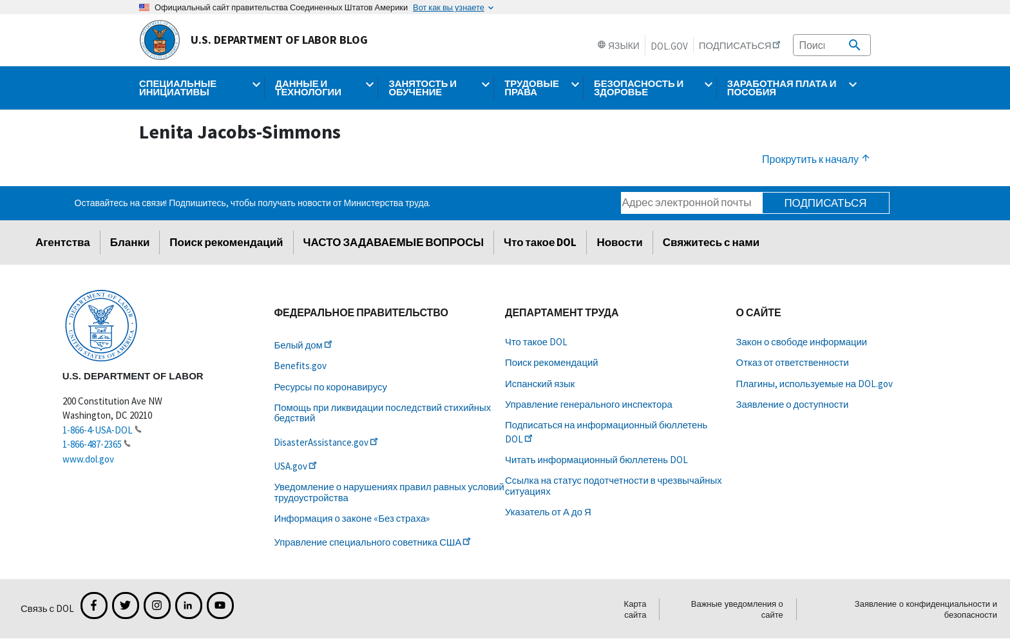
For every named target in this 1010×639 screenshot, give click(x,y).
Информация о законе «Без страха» (352, 518)
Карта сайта (635, 609)
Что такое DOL (540, 242)
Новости (619, 242)
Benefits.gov (300, 365)
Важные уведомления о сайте (737, 609)
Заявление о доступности (792, 404)
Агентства (62, 242)
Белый (304, 345)
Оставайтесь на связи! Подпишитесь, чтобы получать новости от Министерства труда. (253, 203)
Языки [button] (618, 46)
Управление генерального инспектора (588, 404)
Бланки (130, 242)
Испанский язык (540, 383)
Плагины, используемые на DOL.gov (814, 383)
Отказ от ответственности (792, 362)
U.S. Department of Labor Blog (253, 40)
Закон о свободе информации (802, 342)
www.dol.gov (88, 459)
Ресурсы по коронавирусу (330, 387)
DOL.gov (669, 46)
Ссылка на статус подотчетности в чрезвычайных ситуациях (613, 485)
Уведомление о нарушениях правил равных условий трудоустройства (389, 492)
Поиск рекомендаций (226, 242)
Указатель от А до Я (548, 512)
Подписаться (825, 203)
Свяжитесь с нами (711, 242)
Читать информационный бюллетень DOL (596, 459)
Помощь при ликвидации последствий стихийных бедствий (382, 412)
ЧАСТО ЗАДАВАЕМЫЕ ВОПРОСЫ (393, 242)
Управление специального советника (373, 542)
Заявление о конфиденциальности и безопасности (926, 609)
